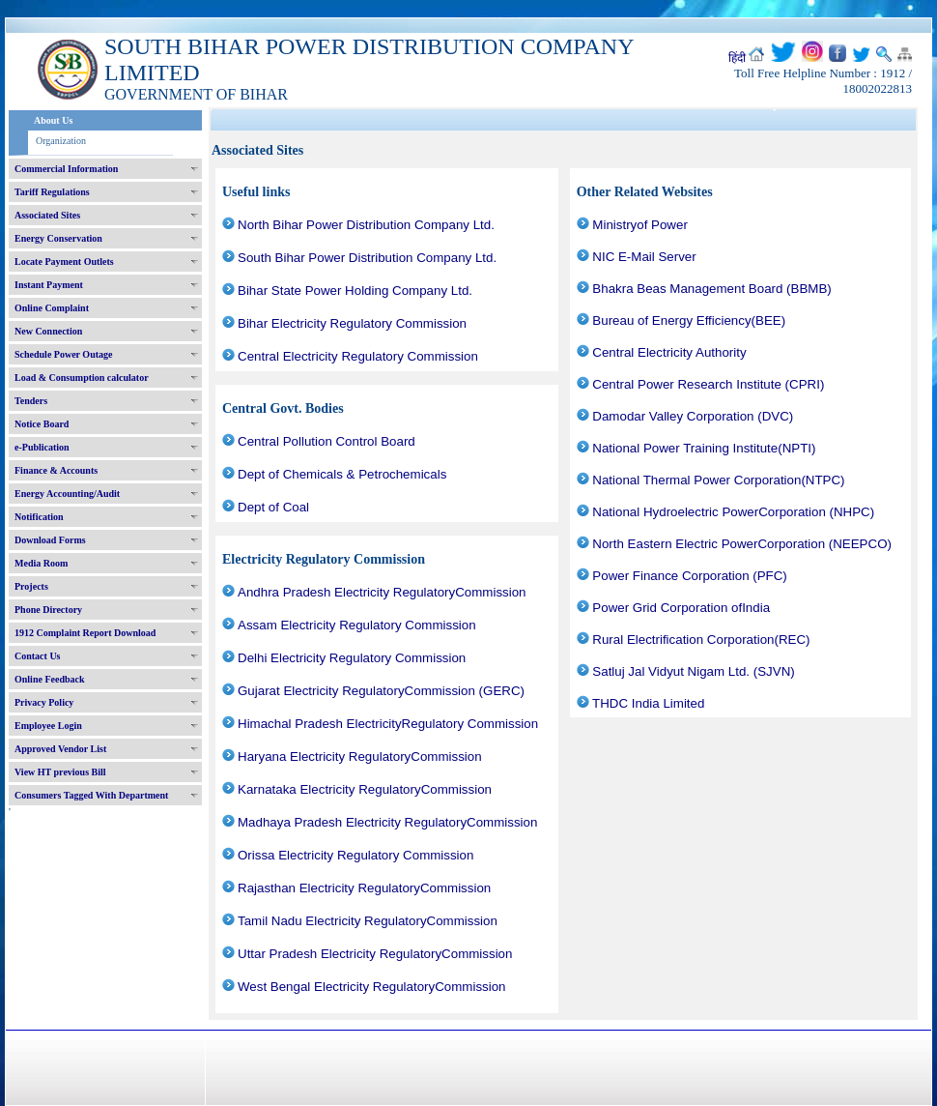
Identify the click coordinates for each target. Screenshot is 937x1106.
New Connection (48, 331)
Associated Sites (47, 215)
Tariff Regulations (52, 192)
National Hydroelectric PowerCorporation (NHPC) (733, 512)
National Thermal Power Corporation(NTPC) (718, 480)
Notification (39, 516)
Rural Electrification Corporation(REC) (700, 639)
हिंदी (737, 58)
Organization (61, 140)
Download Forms (50, 540)
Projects (31, 586)
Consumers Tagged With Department (91, 795)
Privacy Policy (43, 702)
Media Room (41, 563)
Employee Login (48, 725)
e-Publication (42, 447)
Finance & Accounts (56, 470)
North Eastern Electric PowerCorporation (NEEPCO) (742, 544)
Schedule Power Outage (63, 354)
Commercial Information (66, 168)
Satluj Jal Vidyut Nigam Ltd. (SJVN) (693, 671)
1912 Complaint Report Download (85, 632)
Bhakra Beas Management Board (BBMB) (711, 288)
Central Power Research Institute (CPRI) (708, 384)
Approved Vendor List (60, 748)
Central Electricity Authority (669, 352)
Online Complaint (51, 308)
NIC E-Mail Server (644, 256)
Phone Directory (48, 609)
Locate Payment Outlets (64, 261)
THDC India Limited (648, 703)
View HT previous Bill (60, 772)
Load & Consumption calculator (81, 377)
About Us (53, 120)
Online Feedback (49, 679)
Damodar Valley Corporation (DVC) (692, 416)
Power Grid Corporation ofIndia (681, 607)
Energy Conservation (58, 238)
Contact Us (37, 656)
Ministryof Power (640, 225)
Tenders (30, 400)
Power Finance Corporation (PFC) (689, 575)
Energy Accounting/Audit (67, 493)
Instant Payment (48, 284)
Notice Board (41, 424)
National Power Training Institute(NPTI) (703, 448)
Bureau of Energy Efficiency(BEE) (688, 320)
